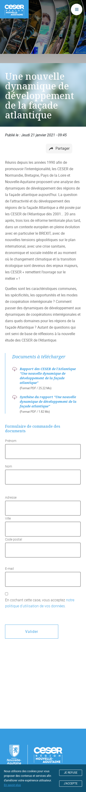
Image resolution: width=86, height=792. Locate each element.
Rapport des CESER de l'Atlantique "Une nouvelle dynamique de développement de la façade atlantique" (48, 376)
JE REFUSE (71, 772)
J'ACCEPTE (71, 783)
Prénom (10, 440)
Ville (8, 518)
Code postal (13, 539)
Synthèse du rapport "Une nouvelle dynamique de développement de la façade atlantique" (48, 401)
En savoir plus (12, 785)
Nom (8, 466)
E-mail (9, 568)
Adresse (11, 497)
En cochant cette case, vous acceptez (39, 602)
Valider (31, 631)
